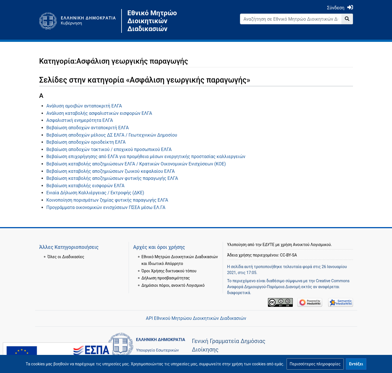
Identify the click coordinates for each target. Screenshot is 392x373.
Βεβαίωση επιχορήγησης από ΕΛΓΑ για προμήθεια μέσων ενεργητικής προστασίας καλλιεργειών (145, 156)
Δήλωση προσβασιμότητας (166, 278)
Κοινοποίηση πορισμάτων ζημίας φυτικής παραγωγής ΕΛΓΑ (107, 200)
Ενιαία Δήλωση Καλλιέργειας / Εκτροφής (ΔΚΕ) (95, 192)
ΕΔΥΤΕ (268, 244)
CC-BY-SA (288, 255)
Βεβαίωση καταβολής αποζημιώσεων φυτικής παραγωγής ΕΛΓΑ (112, 178)
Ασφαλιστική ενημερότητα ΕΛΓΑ (79, 120)
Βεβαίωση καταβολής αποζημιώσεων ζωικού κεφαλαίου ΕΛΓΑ (110, 171)
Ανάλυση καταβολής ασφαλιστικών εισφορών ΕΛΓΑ (99, 113)
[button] (315, 364)
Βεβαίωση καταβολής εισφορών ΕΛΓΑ (85, 185)
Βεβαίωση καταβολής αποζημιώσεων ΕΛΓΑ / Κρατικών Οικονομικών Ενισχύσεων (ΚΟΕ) (136, 164)
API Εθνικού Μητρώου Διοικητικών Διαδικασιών (196, 318)
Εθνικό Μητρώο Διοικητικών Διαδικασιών (152, 21)
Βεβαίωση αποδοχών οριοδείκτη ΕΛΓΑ (85, 142)
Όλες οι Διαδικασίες (65, 257)
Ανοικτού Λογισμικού (312, 244)
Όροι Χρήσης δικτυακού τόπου (169, 271)
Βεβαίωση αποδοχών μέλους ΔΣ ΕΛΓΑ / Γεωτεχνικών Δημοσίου (111, 135)
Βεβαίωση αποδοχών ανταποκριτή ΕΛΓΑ (87, 127)
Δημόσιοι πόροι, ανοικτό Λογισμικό (173, 285)
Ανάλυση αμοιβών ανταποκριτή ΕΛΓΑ (84, 106)
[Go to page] (347, 19)
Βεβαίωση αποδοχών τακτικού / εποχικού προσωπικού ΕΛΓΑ (109, 149)
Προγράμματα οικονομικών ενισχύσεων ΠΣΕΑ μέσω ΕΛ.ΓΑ (105, 207)
